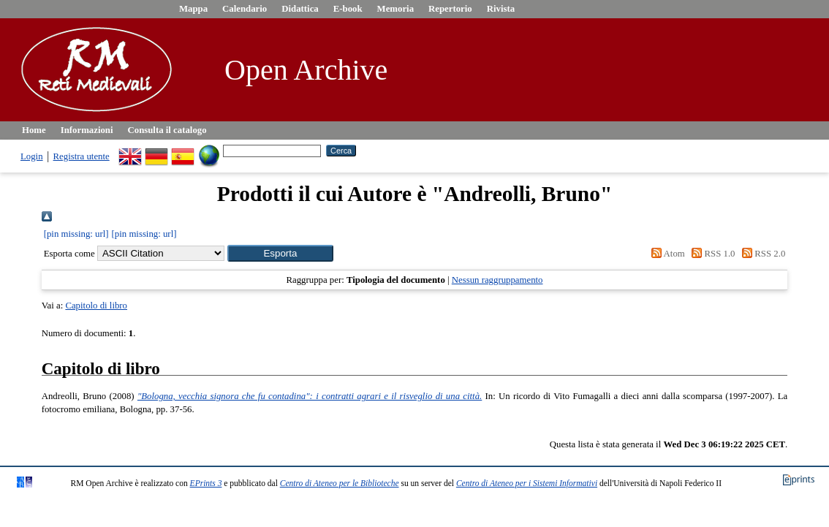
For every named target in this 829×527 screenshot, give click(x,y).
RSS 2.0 (762, 254)
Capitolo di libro (96, 305)
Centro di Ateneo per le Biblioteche (339, 483)
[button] (280, 253)
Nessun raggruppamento (497, 280)
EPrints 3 (206, 483)
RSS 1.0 (711, 254)
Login (31, 156)
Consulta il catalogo (167, 130)
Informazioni (87, 130)
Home (34, 130)
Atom (666, 254)
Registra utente (81, 156)
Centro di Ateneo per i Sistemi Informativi (526, 483)
